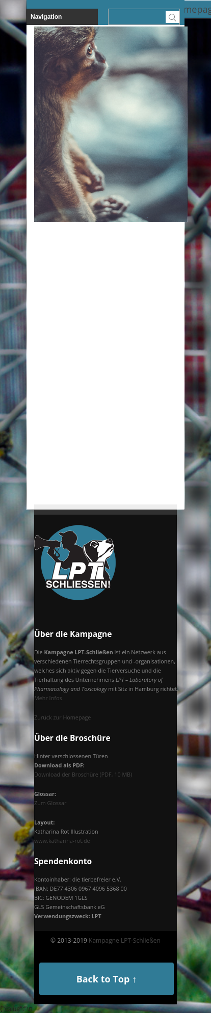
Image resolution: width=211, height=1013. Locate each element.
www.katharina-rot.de (62, 840)
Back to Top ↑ (106, 979)
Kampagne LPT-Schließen (125, 940)
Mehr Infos (48, 698)
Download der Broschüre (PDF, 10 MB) (83, 774)
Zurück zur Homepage (62, 717)
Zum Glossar (50, 803)
